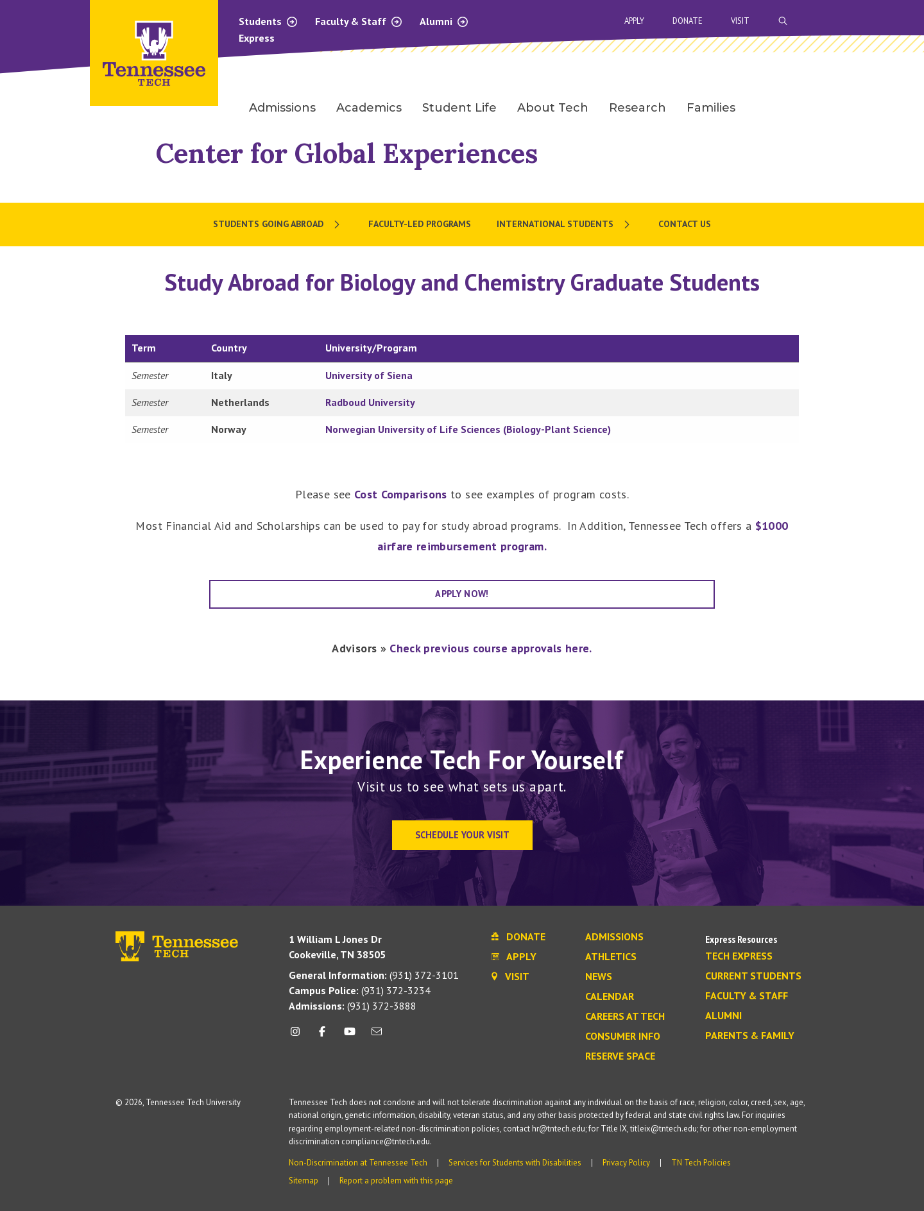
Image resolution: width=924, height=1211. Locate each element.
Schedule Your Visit (462, 835)
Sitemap (303, 1180)
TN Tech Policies (701, 1162)
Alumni (444, 21)
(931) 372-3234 (360, 990)
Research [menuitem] (637, 108)
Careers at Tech (625, 1016)
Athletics (611, 957)
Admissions (614, 937)
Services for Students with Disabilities (515, 1162)
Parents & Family (749, 1036)
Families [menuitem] (711, 108)
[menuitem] (277, 224)
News (598, 977)
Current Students (753, 976)
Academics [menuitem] (369, 108)
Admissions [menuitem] (282, 108)
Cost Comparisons (400, 494)
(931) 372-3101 (374, 975)
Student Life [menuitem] (459, 108)
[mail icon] (376, 1036)
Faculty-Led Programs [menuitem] (419, 224)
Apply (634, 20)
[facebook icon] (322, 1036)
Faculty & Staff (359, 21)
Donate (687, 20)
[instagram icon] (299, 1036)
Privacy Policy (626, 1162)
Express (257, 37)
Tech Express (739, 956)
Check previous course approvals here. (490, 648)
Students (268, 21)
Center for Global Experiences (347, 153)
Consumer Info (622, 1036)
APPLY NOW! (462, 594)
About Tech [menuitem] (552, 108)
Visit (740, 20)
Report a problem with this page (396, 1180)
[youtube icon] (349, 1036)
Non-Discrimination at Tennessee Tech (358, 1162)
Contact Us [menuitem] (684, 224)
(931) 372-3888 (352, 1005)
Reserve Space (620, 1056)
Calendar (609, 997)
